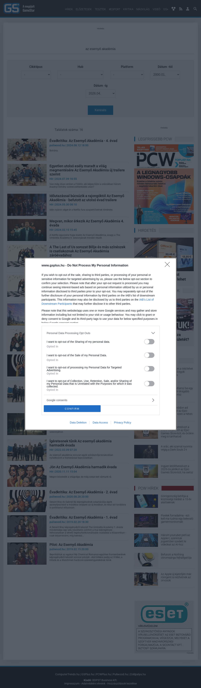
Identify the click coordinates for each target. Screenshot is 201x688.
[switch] (149, 341)
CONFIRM (72, 408)
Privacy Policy (122, 422)
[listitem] (100, 333)
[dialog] (100, 344)
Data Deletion (78, 422)
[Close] (168, 265)
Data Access (100, 422)
